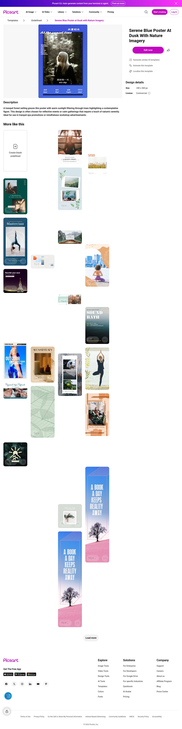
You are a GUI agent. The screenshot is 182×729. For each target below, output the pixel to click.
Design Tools (103, 676)
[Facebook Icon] (6, 684)
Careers (160, 671)
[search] (146, 12)
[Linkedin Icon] (30, 684)
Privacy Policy (39, 717)
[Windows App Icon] (31, 675)
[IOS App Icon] (8, 675)
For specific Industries (133, 681)
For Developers (129, 671)
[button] (31, 12)
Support (160, 666)
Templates (102, 686)
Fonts (100, 697)
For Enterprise (129, 666)
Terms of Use (25, 717)
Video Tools (103, 671)
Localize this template (143, 71)
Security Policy (143, 717)
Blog (159, 686)
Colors (101, 691)
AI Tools (101, 681)
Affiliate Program (164, 681)
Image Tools (103, 666)
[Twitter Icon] (14, 684)
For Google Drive (130, 676)
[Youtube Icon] (38, 684)
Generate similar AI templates (146, 60)
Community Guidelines (117, 717)
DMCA (131, 717)
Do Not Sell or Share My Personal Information (65, 717)
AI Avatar (127, 691)
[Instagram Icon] (22, 684)
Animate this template (143, 65)
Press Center (162, 691)
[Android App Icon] (20, 675)
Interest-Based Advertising (95, 717)
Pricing (126, 697)
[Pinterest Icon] (46, 684)
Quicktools (128, 686)
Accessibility (157, 717)
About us (161, 676)
